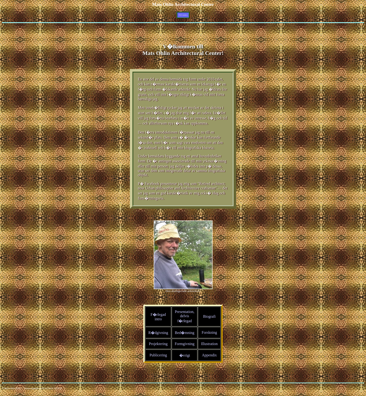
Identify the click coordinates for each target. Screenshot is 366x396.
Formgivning (185, 344)
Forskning (209, 332)
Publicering (158, 355)
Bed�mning (184, 333)
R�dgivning (158, 333)
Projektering (158, 344)
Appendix (209, 355)
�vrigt (184, 355)
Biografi (209, 316)
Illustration (209, 344)
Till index (183, 15)
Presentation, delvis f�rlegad (184, 316)
